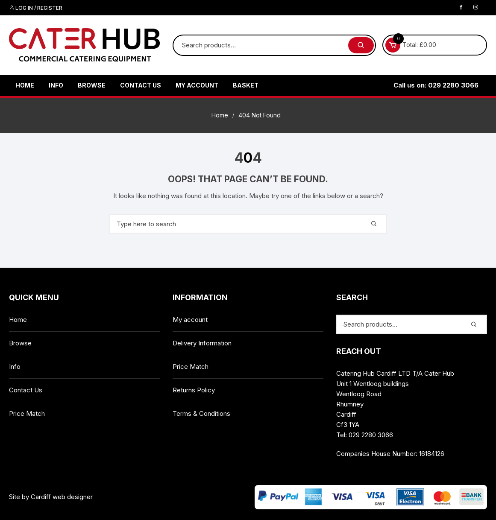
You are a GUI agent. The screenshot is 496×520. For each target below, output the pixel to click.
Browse (92, 85)
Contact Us (140, 85)
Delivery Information (202, 343)
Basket (245, 85)
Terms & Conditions (201, 413)
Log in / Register (35, 8)
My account (197, 85)
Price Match (27, 413)
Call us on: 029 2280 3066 (435, 85)
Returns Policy (194, 390)
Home (24, 85)
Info (56, 85)
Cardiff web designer (62, 497)
